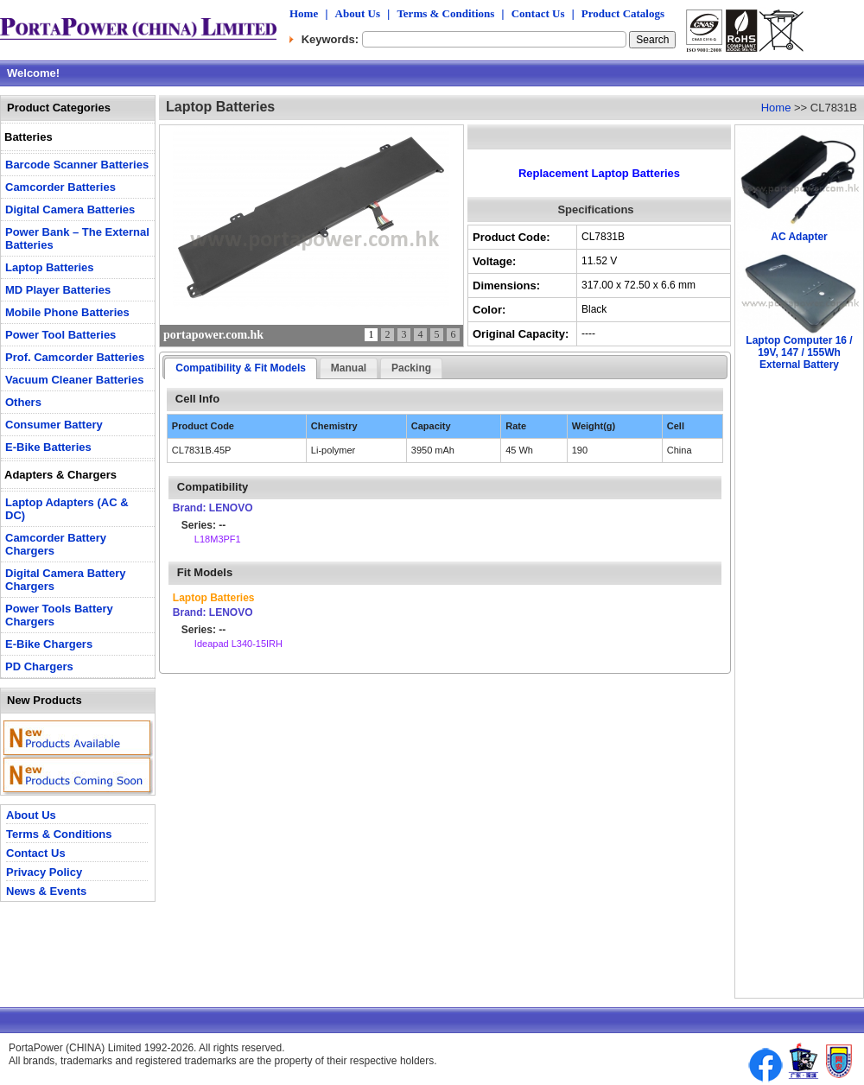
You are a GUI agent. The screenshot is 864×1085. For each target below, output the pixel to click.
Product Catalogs (622, 13)
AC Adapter (799, 237)
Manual (348, 368)
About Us (357, 13)
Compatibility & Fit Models (240, 368)
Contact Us (538, 13)
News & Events (46, 891)
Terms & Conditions (445, 13)
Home (303, 13)
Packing (411, 368)
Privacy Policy (44, 872)
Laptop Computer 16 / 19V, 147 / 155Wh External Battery (799, 352)
